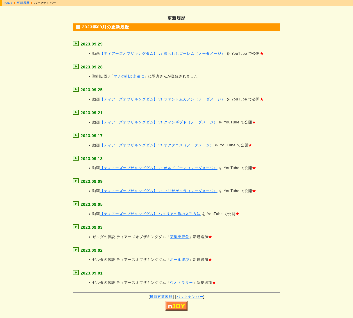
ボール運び (179, 259)
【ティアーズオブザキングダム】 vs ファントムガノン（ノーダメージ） (162, 99)
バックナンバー (189, 297)
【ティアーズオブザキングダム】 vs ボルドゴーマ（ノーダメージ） (158, 168)
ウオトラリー (181, 282)
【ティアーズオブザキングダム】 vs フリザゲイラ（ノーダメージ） (158, 191)
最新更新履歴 (161, 297)
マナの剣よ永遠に (129, 76)
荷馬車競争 (179, 237)
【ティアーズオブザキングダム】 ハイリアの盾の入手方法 (150, 214)
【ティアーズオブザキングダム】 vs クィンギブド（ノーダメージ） (158, 122)
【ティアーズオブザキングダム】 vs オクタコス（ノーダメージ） (157, 145)
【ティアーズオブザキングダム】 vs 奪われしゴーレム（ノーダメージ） (162, 53)
